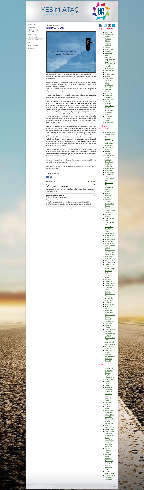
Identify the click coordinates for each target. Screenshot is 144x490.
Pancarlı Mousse (110, 132)
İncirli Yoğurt (108, 323)
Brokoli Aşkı (108, 310)
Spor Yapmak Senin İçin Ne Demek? (109, 463)
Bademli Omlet (109, 170)
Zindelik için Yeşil (110, 333)
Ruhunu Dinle (109, 87)
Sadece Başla (109, 49)
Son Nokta (108, 108)
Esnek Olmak (109, 410)
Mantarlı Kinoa (109, 254)
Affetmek (107, 37)
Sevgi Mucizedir (110, 60)
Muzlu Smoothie (110, 304)
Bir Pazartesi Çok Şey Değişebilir (109, 102)
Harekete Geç (109, 368)
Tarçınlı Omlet (109, 227)
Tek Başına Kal (109, 377)
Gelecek (107, 47)
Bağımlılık (108, 398)
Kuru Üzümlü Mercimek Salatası (109, 189)
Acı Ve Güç (108, 417)
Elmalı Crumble (109, 283)
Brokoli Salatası (109, 168)
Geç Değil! (108, 81)
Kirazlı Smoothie (110, 262)
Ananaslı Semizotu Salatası (108, 195)
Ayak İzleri (108, 66)
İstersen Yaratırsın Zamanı (108, 450)
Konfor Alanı (108, 392)
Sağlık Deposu (109, 313)
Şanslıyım (108, 39)
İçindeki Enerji (109, 379)
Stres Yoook (108, 93)
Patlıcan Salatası (110, 243)
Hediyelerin (108, 51)
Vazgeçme (108, 43)
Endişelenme (109, 387)
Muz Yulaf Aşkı (109, 252)
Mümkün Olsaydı (110, 423)
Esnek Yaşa (108, 389)
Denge (107, 385)
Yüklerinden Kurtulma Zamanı (108, 118)
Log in (114, 486)
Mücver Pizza (109, 260)
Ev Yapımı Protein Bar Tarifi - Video (110, 338)
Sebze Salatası (109, 172)
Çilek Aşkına (108, 281)
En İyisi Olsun (109, 110)
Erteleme (107, 76)
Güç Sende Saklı (110, 419)
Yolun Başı (108, 57)
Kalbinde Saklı (109, 74)
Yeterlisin (107, 41)
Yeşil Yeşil (108, 302)
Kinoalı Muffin (109, 145)
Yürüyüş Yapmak (110, 475)
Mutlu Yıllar (108, 32)
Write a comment (91, 181)
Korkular (107, 421)
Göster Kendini (109, 70)
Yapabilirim (108, 459)
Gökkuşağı (108, 45)
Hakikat (107, 400)
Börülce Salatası (110, 269)
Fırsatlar (107, 375)
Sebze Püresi (109, 241)
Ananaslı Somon (110, 239)
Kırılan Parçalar (109, 68)
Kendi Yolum (109, 78)
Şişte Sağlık (108, 279)
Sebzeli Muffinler (110, 250)
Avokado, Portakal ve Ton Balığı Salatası (109, 141)
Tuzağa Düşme (109, 106)
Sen (106, 72)
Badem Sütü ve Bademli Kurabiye (109, 206)
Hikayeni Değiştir (110, 429)
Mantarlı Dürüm (109, 233)
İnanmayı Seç (109, 34)
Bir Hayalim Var (109, 122)
